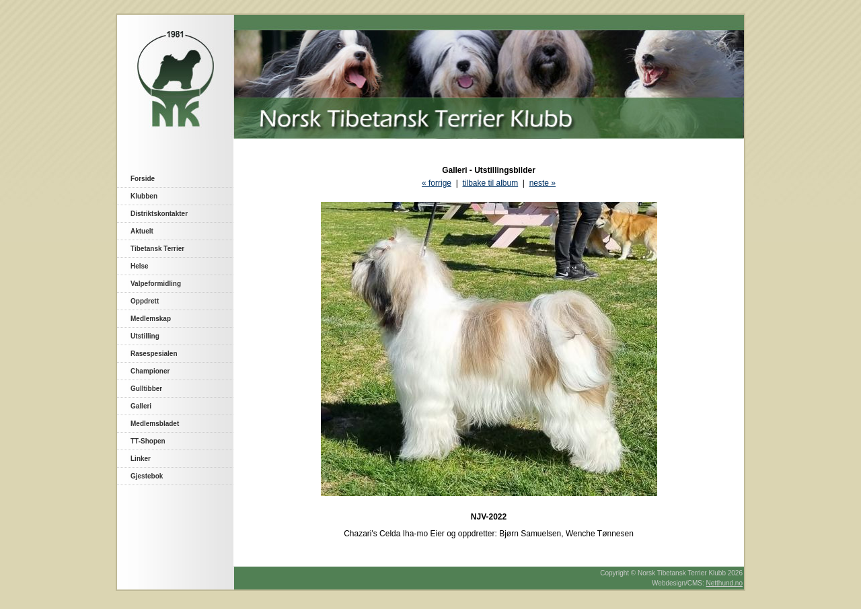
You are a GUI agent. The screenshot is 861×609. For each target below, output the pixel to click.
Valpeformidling (155, 283)
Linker (140, 458)
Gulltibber (146, 388)
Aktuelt (141, 231)
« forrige (436, 183)
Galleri (140, 406)
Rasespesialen (154, 353)
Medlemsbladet (154, 423)
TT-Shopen (147, 441)
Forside (142, 178)
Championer (150, 371)
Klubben (143, 196)
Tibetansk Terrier (157, 248)
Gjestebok (146, 476)
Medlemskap (150, 318)
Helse (139, 266)
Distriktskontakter (159, 213)
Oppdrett (144, 301)
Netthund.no (724, 583)
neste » (542, 183)
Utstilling (144, 336)
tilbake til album (490, 183)
